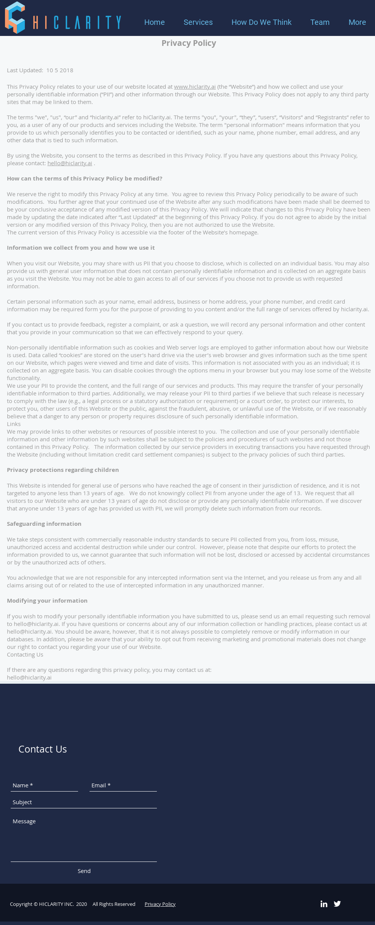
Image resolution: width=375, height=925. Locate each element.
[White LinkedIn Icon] (324, 904)
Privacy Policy (160, 904)
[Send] (84, 871)
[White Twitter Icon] (337, 904)
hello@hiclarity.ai (69, 163)
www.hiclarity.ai (195, 86)
